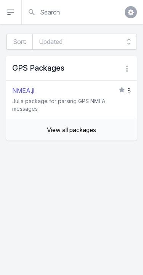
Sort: (19, 41)
